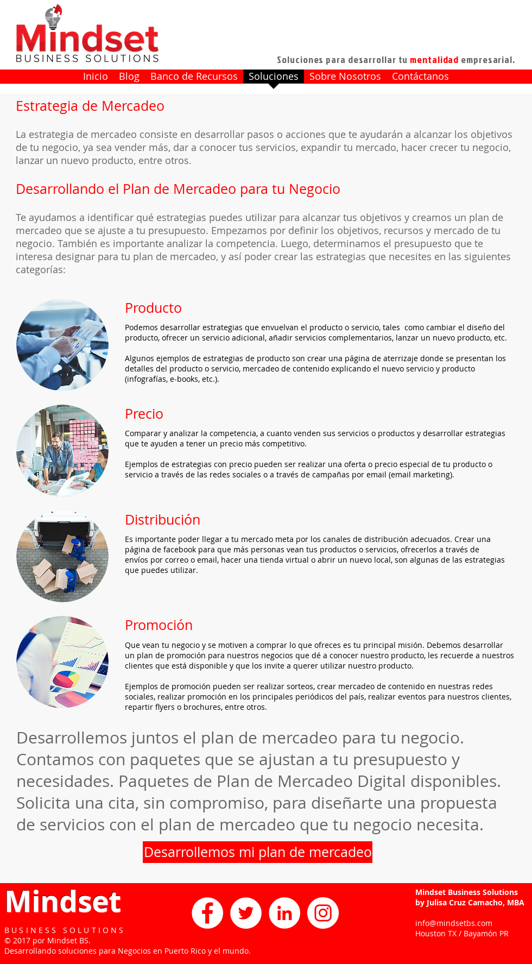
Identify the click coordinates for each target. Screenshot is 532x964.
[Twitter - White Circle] (246, 913)
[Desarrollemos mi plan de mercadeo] (257, 852)
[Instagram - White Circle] (323, 913)
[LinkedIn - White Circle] (284, 913)
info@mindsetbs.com (453, 923)
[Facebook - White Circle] (207, 913)
